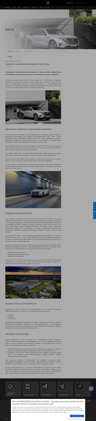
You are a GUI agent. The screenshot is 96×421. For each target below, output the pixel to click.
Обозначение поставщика (72, 419)
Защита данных (81, 419)
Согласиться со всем (77, 416)
